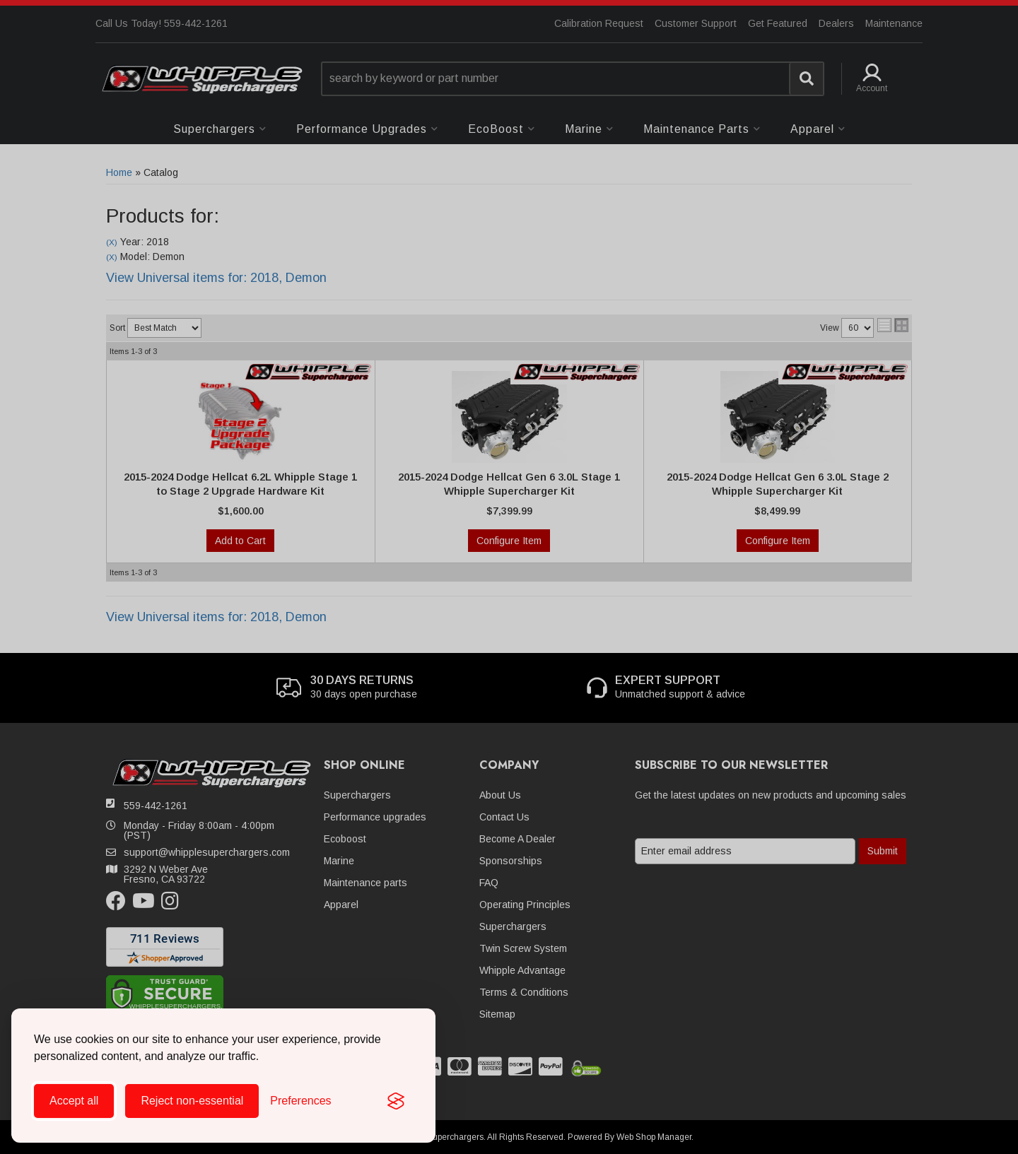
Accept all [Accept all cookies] (73, 1101)
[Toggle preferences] (300, 1101)
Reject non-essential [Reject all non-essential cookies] (192, 1101)
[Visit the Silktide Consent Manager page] (396, 1101)
